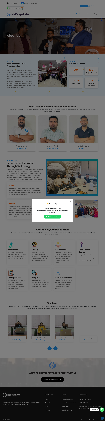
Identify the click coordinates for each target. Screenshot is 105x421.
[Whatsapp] (102, 409)
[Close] (71, 201)
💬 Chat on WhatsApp (52, 217)
